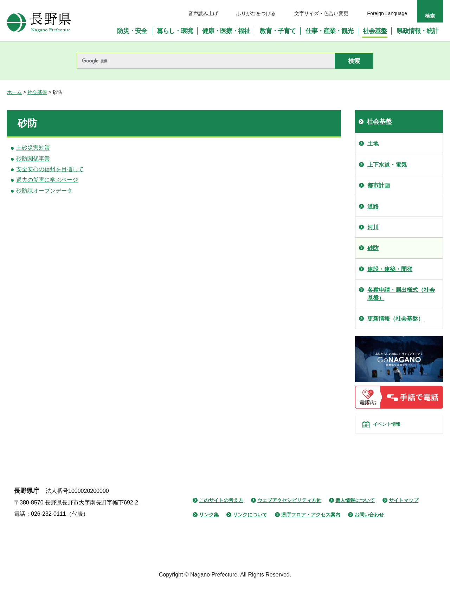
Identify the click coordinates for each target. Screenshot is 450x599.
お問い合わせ (369, 526)
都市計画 (378, 185)
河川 (373, 227)
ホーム (14, 92)
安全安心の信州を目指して (50, 169)
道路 (373, 207)
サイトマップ (403, 512)
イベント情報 (394, 430)
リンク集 (209, 526)
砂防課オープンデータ (44, 191)
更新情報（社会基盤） (395, 319)
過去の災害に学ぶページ (47, 180)
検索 (430, 16)
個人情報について (355, 512)
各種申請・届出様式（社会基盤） (401, 294)
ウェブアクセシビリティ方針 (289, 512)
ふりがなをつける (256, 13)
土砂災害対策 (33, 148)
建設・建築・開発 (389, 269)
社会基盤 (37, 92)
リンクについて (250, 526)
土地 (373, 144)
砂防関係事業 (33, 159)
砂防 (373, 248)
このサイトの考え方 (221, 512)
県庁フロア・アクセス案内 (310, 526)
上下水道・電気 (387, 165)
